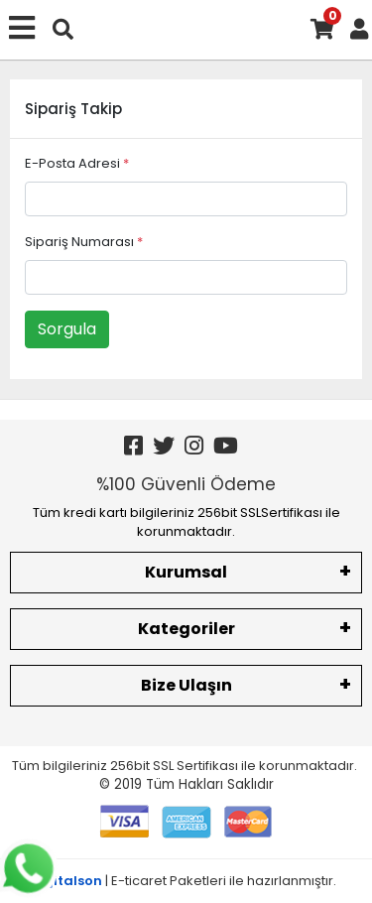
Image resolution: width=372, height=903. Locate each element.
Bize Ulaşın (186, 685)
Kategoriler (186, 628)
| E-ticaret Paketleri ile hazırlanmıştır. (186, 880)
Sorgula (67, 329)
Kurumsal (186, 572)
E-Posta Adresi (77, 163)
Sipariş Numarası (84, 241)
